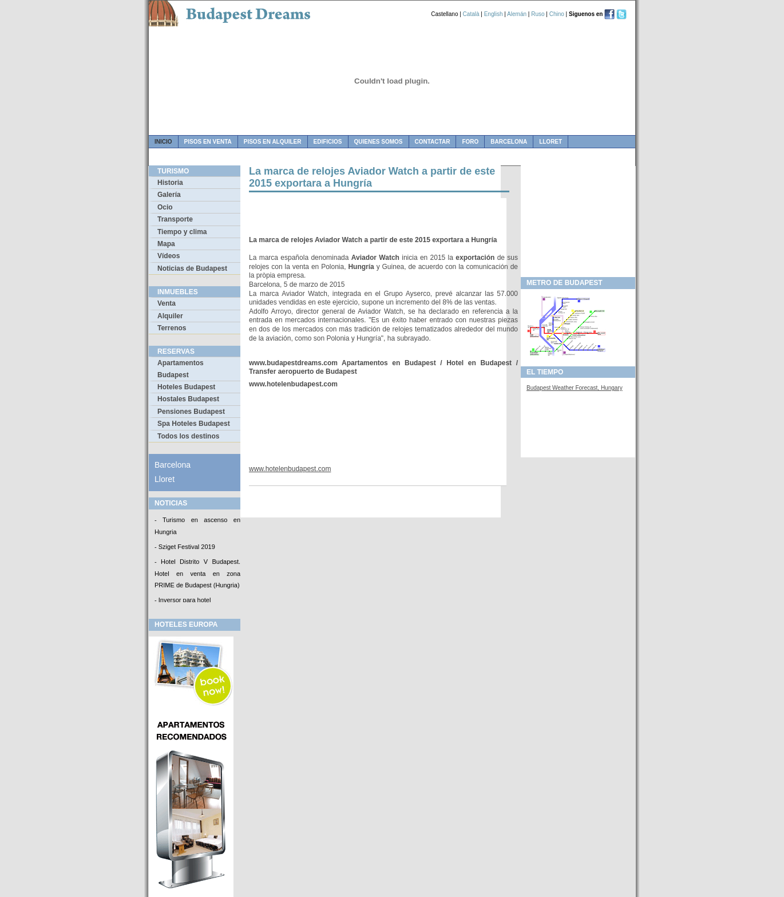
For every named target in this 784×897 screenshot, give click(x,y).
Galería (169, 195)
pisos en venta (208, 142)
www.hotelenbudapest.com (290, 469)
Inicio (163, 142)
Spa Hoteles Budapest (193, 424)
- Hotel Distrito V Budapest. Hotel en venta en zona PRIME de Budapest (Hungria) (197, 574)
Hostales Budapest (188, 399)
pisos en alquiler (273, 142)
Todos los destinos (188, 436)
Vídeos (168, 256)
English (493, 14)
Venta (166, 303)
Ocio (165, 207)
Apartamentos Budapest (180, 368)
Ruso (537, 14)
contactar (432, 142)
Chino (556, 14)
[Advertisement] (383, 215)
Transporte (175, 219)
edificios (328, 142)
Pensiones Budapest (191, 412)
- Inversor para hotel (183, 601)
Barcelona (508, 142)
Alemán (516, 14)
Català (471, 14)
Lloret (550, 142)
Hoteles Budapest (186, 387)
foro (470, 142)
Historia (170, 183)
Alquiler (170, 316)
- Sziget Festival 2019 (185, 547)
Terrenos (171, 328)
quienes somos (378, 142)
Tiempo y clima (182, 232)
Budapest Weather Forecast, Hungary (574, 388)
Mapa (166, 244)
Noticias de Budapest (192, 268)
